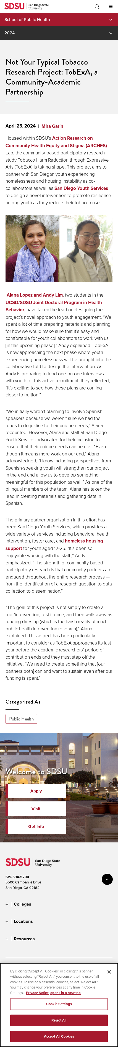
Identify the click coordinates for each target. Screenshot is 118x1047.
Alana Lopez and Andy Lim (35, 295)
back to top (107, 879)
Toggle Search (96, 6)
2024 (9, 33)
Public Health (21, 719)
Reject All (58, 1025)
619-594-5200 (17, 877)
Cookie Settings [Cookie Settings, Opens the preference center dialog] (59, 1009)
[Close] (109, 977)
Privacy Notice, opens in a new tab (53, 997)
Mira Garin (52, 126)
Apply (36, 791)
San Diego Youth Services (81, 188)
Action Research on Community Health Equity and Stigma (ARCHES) (56, 142)
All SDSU (110, 7)
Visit (36, 809)
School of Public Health (27, 19)
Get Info (36, 826)
